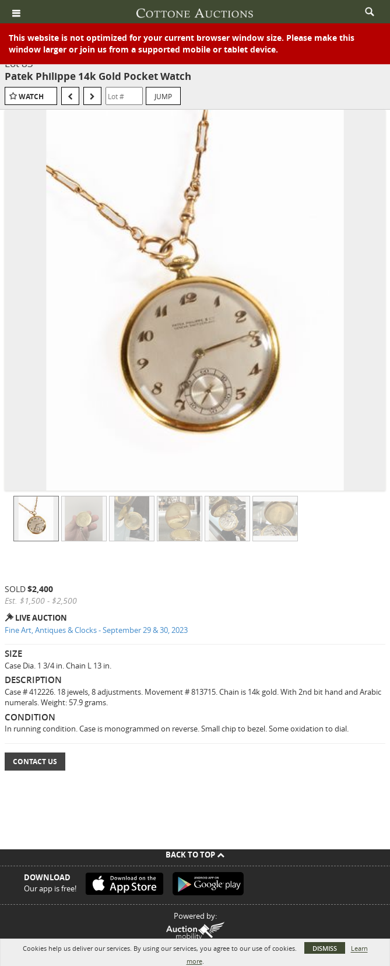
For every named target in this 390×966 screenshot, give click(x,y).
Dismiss (324, 948)
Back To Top (195, 854)
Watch (31, 97)
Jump (163, 96)
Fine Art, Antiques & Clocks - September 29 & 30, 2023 (96, 630)
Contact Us (35, 761)
